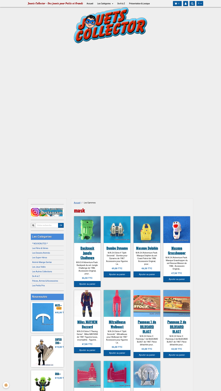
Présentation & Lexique (139, 3)
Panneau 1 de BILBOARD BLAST (147, 326)
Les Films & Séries (40, 248)
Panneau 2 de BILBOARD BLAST (176, 326)
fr (198, 3)
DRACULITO (60, 373)
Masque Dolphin (147, 247)
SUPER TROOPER (59, 340)
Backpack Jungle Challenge (87, 252)
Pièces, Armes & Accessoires (45, 281)
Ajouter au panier (87, 284)
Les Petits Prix (38, 285)
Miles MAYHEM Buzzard (87, 324)
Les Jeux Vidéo (39, 267)
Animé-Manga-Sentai (42, 262)
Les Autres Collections (42, 271)
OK (61, 225)
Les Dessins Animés (41, 253)
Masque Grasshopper (177, 250)
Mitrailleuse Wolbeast (117, 324)
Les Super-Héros (39, 257)
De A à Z (121, 3)
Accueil (90, 3)
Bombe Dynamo (117, 247)
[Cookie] (6, 385)
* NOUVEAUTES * (40, 243)
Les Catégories (104, 3)
